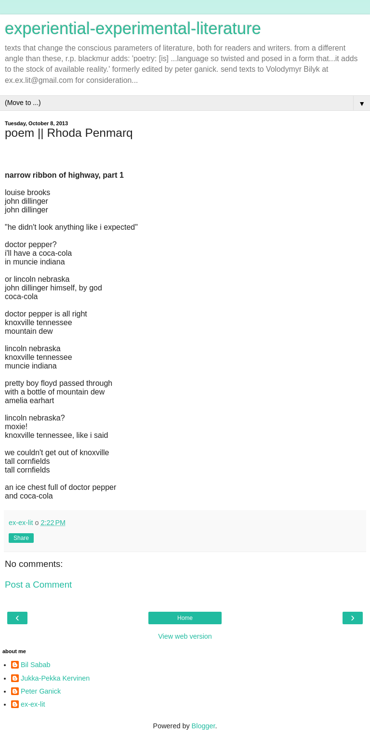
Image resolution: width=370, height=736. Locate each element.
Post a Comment (38, 584)
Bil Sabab (36, 665)
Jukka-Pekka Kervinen (55, 678)
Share (21, 538)
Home (185, 618)
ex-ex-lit (33, 704)
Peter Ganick (41, 691)
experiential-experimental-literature (133, 28)
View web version (185, 636)
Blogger (203, 726)
